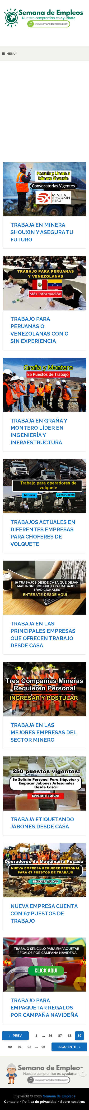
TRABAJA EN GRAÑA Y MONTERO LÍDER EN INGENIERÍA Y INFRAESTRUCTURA (38, 432)
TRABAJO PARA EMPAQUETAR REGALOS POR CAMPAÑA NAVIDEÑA (44, 1007)
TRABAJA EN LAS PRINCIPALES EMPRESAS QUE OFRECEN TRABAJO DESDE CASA (42, 634)
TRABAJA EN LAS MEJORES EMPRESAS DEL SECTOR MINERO (43, 732)
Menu (11, 53)
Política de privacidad (39, 1102)
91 (20, 1047)
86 (50, 1036)
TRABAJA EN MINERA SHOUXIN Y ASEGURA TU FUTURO (41, 232)
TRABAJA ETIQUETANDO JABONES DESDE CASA (42, 823)
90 (10, 1047)
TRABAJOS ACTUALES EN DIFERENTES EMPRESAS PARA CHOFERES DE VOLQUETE (42, 533)
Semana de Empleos (59, 1096)
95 (43, 1047)
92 (29, 1047)
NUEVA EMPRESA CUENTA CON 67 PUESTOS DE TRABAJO (44, 913)
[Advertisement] (44, 114)
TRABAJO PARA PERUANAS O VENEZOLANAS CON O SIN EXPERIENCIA (39, 330)
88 (70, 1036)
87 (60, 1036)
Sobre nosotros (72, 1102)
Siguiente (69, 1047)
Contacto (11, 1102)
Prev (15, 1036)
